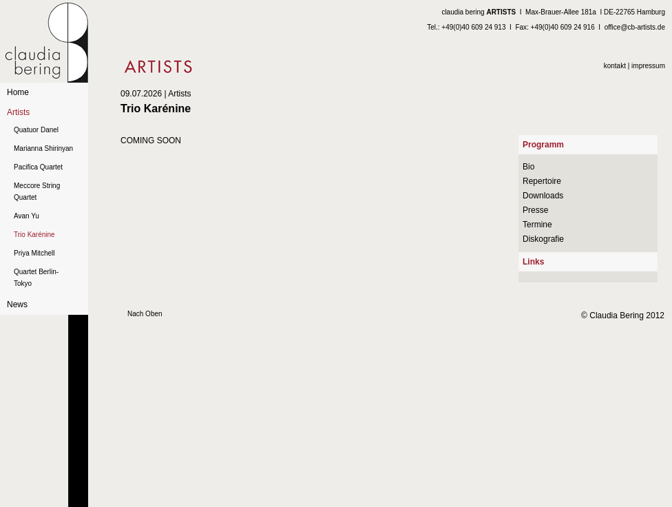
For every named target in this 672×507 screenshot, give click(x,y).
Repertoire (542, 181)
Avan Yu (26, 216)
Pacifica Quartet (38, 167)
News (17, 304)
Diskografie (543, 239)
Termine (537, 224)
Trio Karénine (34, 234)
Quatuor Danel (36, 130)
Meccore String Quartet (37, 191)
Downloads (543, 195)
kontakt (615, 66)
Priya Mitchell (34, 253)
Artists (18, 112)
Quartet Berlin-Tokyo (36, 277)
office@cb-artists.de (635, 27)
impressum (648, 66)
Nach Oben (144, 314)
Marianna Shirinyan (43, 148)
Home (18, 92)
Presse (535, 210)
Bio (528, 167)
